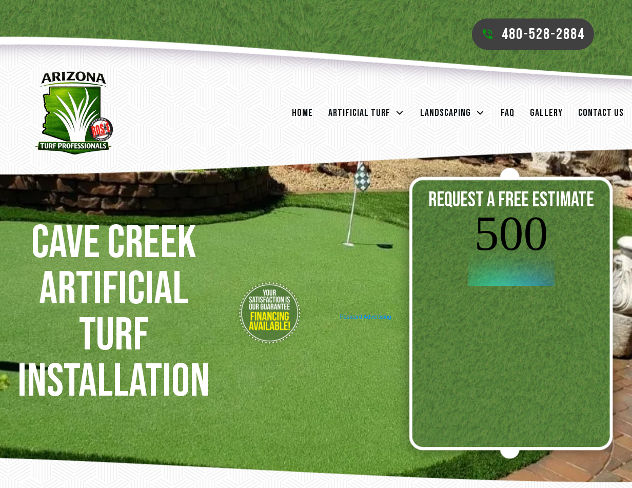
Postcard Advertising (365, 317)
